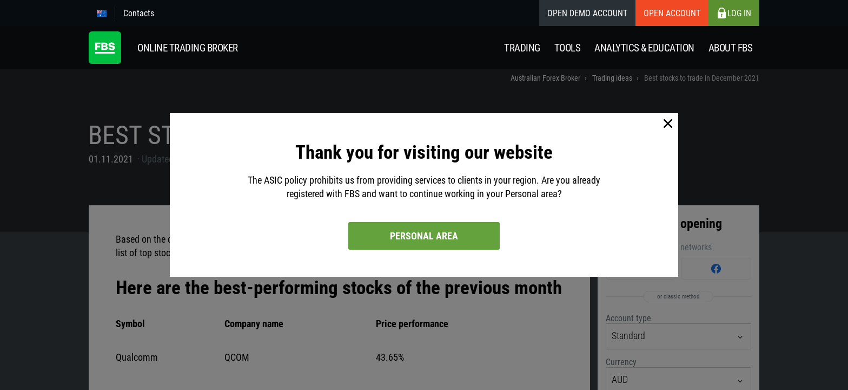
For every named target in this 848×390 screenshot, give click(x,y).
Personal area (424, 236)
